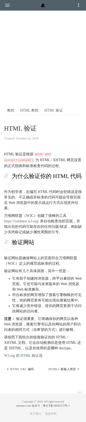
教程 (10, 110)
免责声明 (50, 413)
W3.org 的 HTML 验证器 (23, 356)
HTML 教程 (29, 110)
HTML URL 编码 (22, 369)
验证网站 (23, 242)
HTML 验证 (53, 110)
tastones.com (23, 405)
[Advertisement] (43, 55)
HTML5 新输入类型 (62, 369)
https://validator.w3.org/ (21, 221)
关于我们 (35, 413)
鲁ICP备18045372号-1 (56, 405)
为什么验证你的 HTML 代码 (47, 176)
